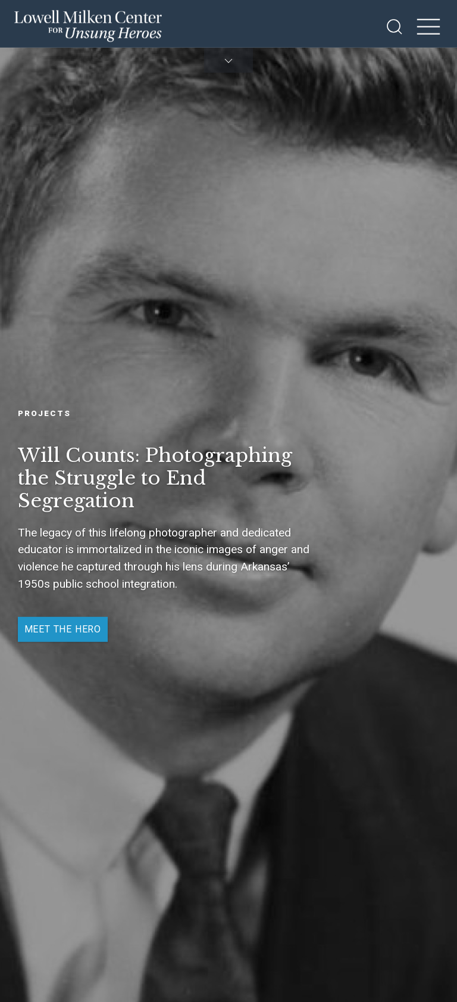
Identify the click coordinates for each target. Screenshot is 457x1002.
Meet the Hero (62, 629)
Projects (44, 412)
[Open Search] (394, 27)
